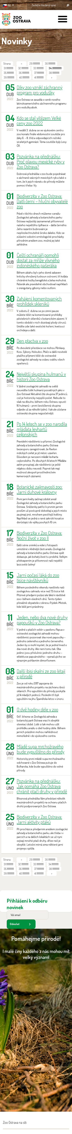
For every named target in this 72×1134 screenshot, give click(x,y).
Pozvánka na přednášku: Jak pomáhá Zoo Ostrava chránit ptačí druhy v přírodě (42, 786)
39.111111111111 (9, 77)
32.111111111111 (23, 68)
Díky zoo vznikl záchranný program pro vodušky (39, 90)
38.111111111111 (54, 73)
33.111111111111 (38, 68)
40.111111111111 (24, 77)
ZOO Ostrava (16, 20)
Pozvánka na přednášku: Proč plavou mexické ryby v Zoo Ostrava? (41, 161)
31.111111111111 (8, 68)
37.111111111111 (39, 73)
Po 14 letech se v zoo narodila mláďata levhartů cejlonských (42, 429)
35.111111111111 (9, 73)
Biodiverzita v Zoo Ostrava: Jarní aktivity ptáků (39, 819)
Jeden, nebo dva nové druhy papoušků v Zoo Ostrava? (42, 620)
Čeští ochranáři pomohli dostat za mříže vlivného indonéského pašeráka (38, 260)
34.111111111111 (54, 864)
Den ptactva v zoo (32, 340)
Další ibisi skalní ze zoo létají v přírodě (41, 673)
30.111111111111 (50, 63)
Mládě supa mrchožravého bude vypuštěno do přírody (40, 749)
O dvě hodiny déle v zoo (37, 709)
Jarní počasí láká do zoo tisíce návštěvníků (38, 577)
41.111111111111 (39, 77)
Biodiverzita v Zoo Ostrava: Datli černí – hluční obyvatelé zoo (42, 201)
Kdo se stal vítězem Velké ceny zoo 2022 (39, 120)
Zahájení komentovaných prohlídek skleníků (39, 301)
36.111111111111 (24, 73)
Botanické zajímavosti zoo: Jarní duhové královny (39, 489)
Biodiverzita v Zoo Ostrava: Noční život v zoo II (39, 535)
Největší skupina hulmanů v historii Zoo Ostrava (41, 376)
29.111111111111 (35, 63)
